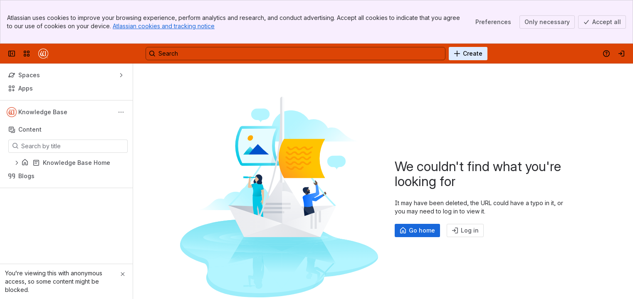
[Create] (468, 53)
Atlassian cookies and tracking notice (164, 25)
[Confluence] (43, 53)
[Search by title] (73, 146)
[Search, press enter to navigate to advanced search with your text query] (295, 53)
